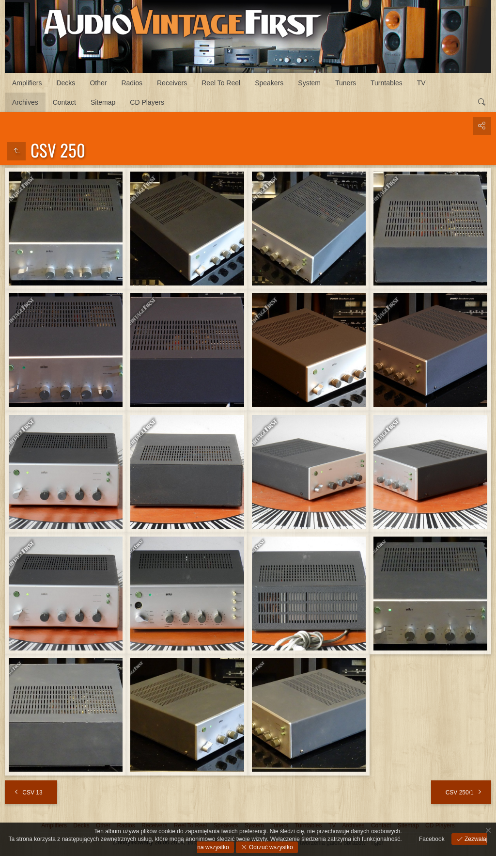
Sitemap (103, 102)
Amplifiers (27, 83)
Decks (65, 83)
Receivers (172, 83)
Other (98, 83)
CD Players (147, 102)
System (309, 83)
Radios (131, 83)
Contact (64, 102)
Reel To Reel (221, 83)
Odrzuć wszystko (270, 847)
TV (421, 83)
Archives (25, 102)
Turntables (387, 83)
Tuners (345, 83)
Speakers (269, 83)
